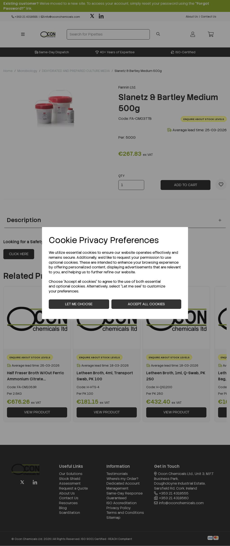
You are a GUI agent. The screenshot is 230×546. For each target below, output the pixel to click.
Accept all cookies (146, 304)
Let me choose (79, 304)
